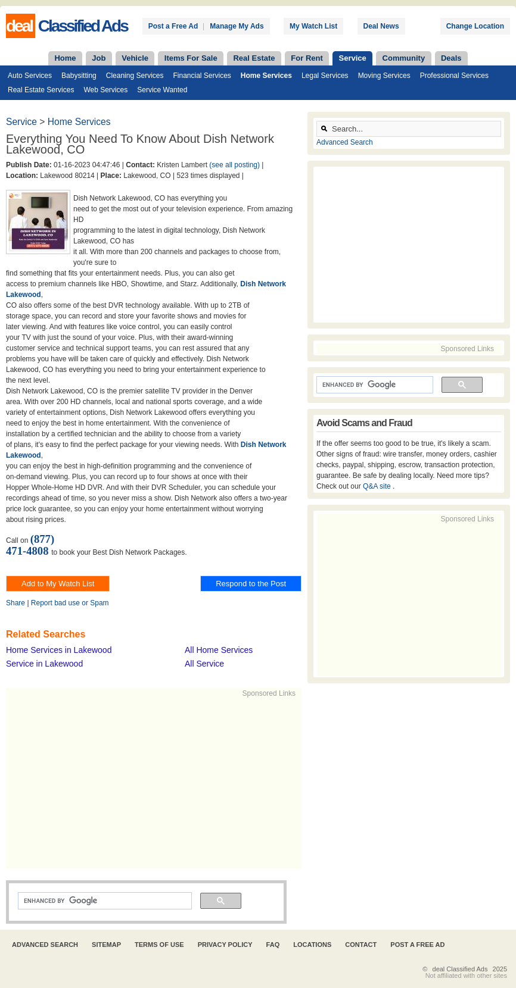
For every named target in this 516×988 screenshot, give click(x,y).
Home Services (266, 75)
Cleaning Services (135, 75)
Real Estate (254, 58)
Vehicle (135, 58)
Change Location (475, 26)
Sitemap (106, 944)
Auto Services (30, 75)
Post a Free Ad (173, 26)
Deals (451, 58)
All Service (204, 663)
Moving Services (384, 75)
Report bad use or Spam (70, 603)
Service (352, 58)
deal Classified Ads (460, 969)
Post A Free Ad (417, 944)
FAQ (273, 944)
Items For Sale (190, 58)
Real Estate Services (41, 90)
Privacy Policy (225, 944)
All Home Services (219, 650)
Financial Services (202, 75)
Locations (312, 944)
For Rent (306, 58)
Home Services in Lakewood (58, 650)
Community (404, 58)
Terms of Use (159, 944)
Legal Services (325, 75)
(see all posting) (234, 165)
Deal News (381, 26)
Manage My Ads (236, 26)
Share (15, 603)
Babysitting (79, 75)
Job (98, 58)
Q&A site (378, 486)
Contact (361, 944)
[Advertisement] (188, 782)
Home (65, 58)
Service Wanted (162, 90)
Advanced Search (344, 142)
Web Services (105, 90)
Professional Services (454, 75)
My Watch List (313, 26)
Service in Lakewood (44, 663)
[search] (104, 901)
